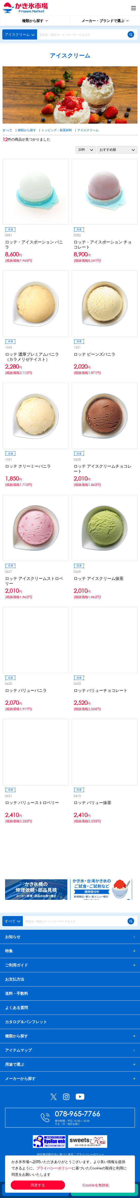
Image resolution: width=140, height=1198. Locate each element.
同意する (38, 1185)
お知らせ (70, 936)
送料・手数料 (16, 993)
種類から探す (35, 20)
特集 (9, 951)
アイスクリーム (88, 130)
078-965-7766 (77, 1113)
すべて (7, 130)
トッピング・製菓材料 (56, 130)
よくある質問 (16, 1007)
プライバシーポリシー (54, 1168)
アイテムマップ (70, 1050)
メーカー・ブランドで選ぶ (105, 20)
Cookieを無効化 (96, 1185)
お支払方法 (14, 979)
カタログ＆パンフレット (26, 1021)
